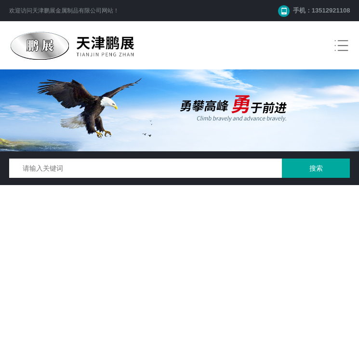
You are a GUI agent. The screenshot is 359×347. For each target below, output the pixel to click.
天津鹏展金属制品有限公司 (67, 10)
